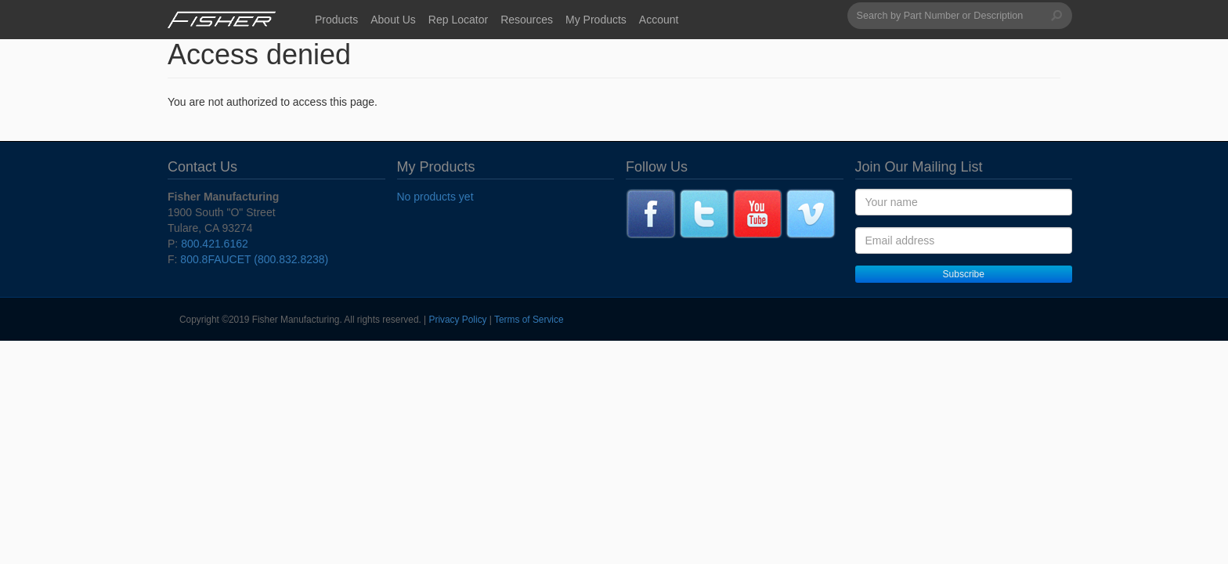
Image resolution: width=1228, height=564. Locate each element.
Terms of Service (529, 319)
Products (336, 19)
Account (659, 19)
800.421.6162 (214, 243)
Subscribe (963, 274)
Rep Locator (458, 19)
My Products (596, 19)
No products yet (435, 196)
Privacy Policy (458, 319)
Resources (526, 19)
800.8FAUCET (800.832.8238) (254, 259)
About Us (393, 19)
